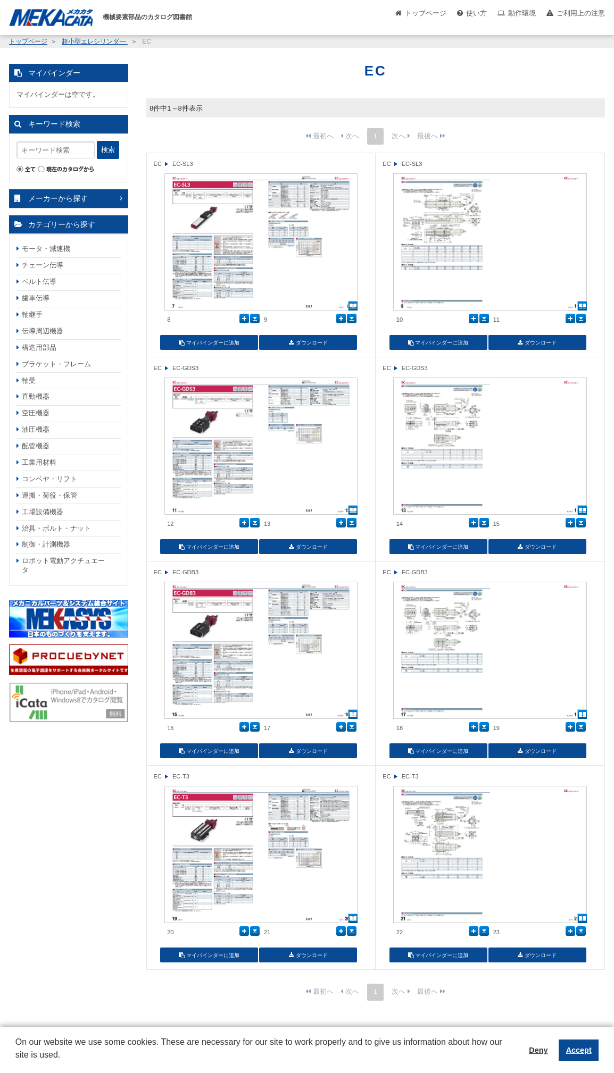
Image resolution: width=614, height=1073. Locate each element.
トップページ (425, 13)
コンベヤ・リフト (49, 479)
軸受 (29, 380)
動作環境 (522, 13)
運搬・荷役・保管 (49, 495)
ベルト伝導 (39, 282)
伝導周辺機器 (42, 331)
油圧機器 (35, 429)
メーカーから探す (58, 198)
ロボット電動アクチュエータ (63, 565)
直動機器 (35, 396)
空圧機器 (35, 413)
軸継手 (32, 314)
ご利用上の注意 (581, 13)
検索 (108, 150)
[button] (17, 1062)
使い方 (476, 13)
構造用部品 (39, 347)
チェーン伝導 (42, 265)
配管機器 (35, 446)
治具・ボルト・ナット (56, 528)
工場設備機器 (42, 512)
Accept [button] (579, 1050)
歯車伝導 (35, 298)
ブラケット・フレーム (56, 364)
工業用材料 (39, 462)
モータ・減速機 (46, 249)
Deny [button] (538, 1050)
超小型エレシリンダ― (94, 41)
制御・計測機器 (46, 544)
